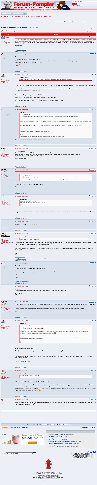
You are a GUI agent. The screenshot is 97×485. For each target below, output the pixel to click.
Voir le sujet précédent (91, 28)
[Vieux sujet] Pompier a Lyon (55, 444)
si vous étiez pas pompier (55, 439)
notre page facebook (46, 258)
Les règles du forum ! (20, 258)
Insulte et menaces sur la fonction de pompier (19, 27)
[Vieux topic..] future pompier (56, 436)
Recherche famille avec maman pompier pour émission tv (62, 441)
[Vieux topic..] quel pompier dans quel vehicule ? (60, 446)
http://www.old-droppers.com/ (22, 281)
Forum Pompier (12, 31)
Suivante (94, 31)
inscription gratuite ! (84, 21)
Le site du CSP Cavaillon (33, 258)
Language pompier (53, 438)
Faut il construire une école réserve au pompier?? (60, 443)
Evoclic (43, 473)
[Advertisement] (22, 21)
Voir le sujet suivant (92, 27)
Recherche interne (76, 5)
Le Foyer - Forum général (23, 31)
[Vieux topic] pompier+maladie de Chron (58, 434)
